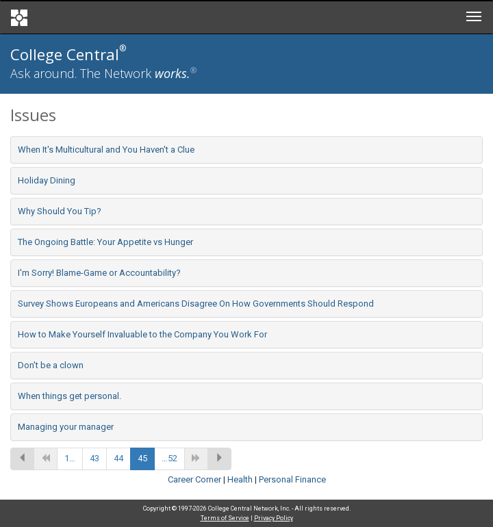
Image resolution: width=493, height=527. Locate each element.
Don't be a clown (51, 365)
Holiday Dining (46, 180)
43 (94, 458)
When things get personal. (69, 396)
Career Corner (194, 479)
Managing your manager (66, 427)
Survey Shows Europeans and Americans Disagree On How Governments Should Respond (196, 303)
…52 (169, 458)
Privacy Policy (273, 518)
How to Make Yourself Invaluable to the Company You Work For (142, 334)
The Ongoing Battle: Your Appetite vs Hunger (105, 242)
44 (118, 458)
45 (142, 458)
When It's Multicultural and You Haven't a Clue (106, 149)
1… (69, 458)
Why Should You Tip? (59, 211)
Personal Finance (292, 479)
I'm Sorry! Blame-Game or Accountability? (99, 273)
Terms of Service (225, 518)
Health (240, 479)
